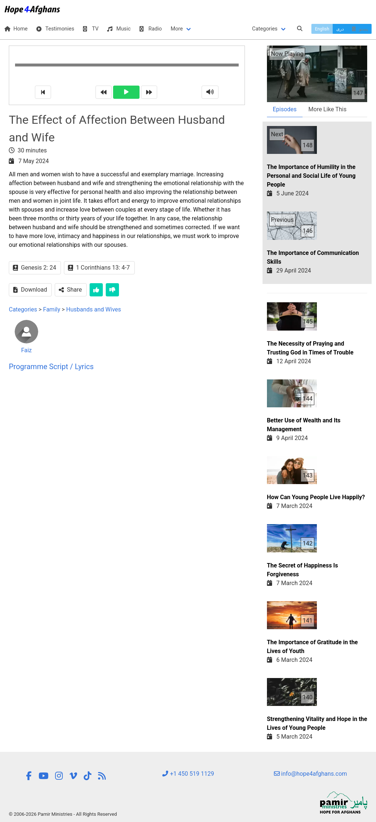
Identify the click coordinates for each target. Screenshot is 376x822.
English (322, 29)
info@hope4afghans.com (310, 773)
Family (51, 309)
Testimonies (55, 29)
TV (90, 29)
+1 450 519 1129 (188, 773)
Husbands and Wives (93, 309)
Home (16, 29)
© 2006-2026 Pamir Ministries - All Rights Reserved (63, 814)
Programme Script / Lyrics (51, 366)
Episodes (285, 109)
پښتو (359, 29)
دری (340, 29)
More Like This (327, 109)
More (177, 29)
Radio (151, 29)
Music (118, 29)
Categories (265, 29)
